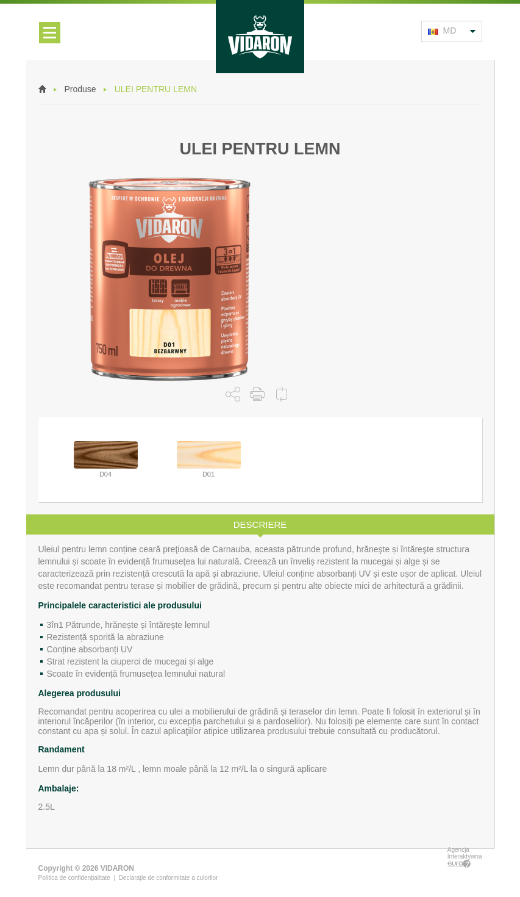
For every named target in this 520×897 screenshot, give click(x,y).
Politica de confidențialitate (74, 877)
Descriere (260, 524)
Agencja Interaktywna (464, 857)
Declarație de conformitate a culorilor (168, 877)
